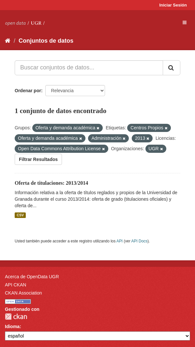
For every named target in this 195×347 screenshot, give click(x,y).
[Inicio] (7, 40)
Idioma (12, 326)
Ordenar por (28, 90)
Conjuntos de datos (46, 40)
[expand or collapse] (184, 22)
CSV (20, 215)
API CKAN (15, 284)
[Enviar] (171, 67)
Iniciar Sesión (173, 5)
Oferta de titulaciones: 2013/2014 (51, 183)
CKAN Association (23, 293)
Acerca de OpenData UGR (32, 276)
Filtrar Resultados (38, 159)
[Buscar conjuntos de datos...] (89, 67)
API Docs (139, 241)
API (119, 241)
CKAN (16, 316)
